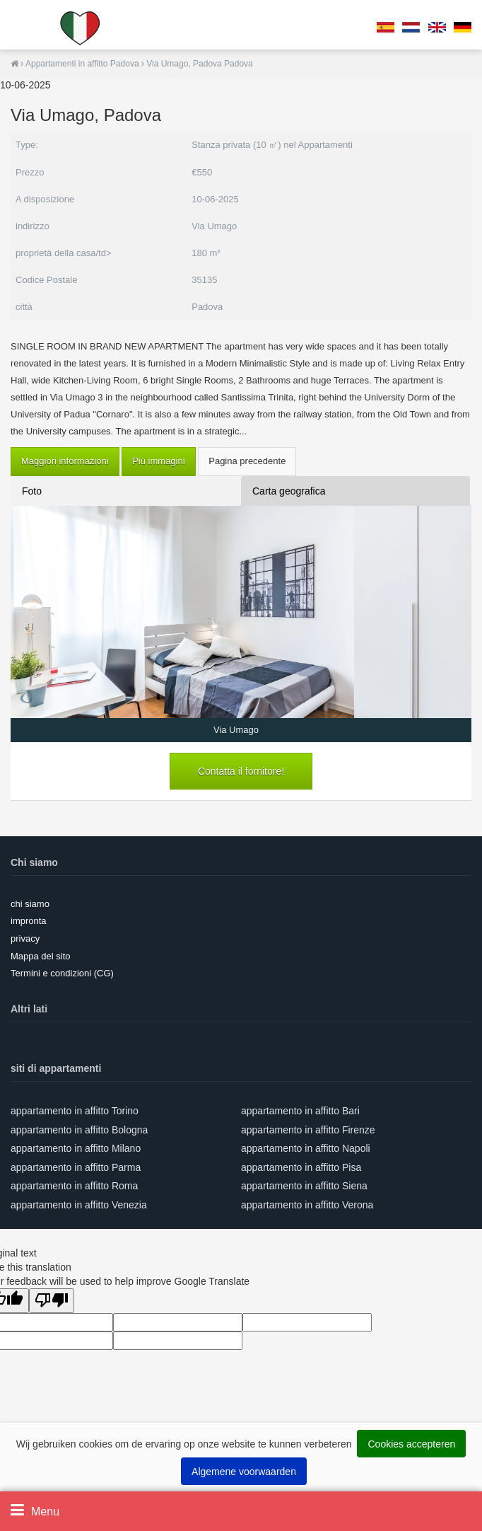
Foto (32, 491)
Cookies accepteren (411, 1444)
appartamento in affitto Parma (76, 1167)
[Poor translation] (51, 1300)
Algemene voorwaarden (244, 1471)
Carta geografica (289, 491)
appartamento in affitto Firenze (308, 1130)
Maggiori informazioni (65, 461)
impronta (29, 920)
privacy (25, 938)
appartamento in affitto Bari (300, 1110)
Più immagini (158, 461)
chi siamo (30, 904)
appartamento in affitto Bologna (79, 1130)
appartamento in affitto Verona (307, 1205)
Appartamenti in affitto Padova (83, 64)
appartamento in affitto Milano (76, 1148)
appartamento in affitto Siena (304, 1185)
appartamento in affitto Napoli (305, 1148)
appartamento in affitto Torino (75, 1110)
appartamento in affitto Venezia (79, 1205)
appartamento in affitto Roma (74, 1185)
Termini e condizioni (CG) (62, 973)
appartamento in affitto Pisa (301, 1167)
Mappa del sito (41, 956)
